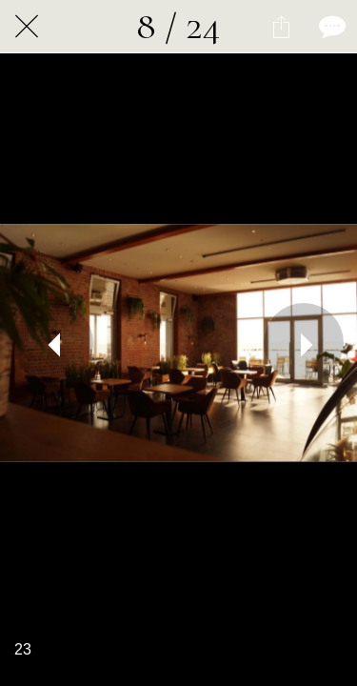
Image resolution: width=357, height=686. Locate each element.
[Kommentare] (330, 27)
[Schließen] (26, 26)
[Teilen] (281, 27)
